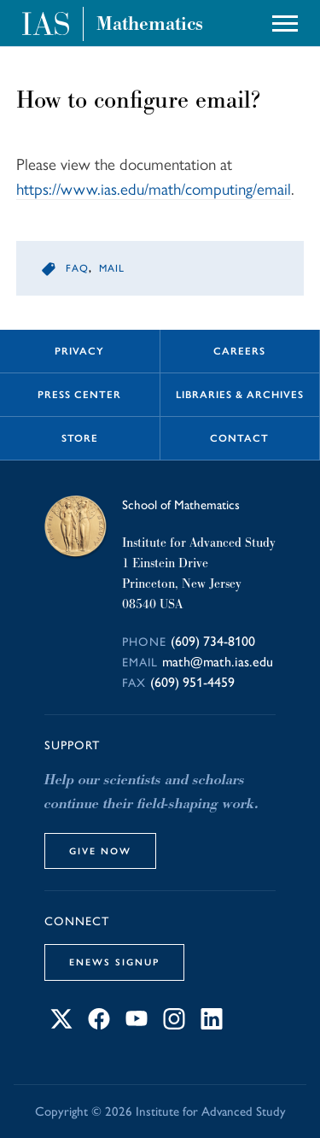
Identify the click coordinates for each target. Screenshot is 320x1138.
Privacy (79, 351)
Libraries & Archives (240, 395)
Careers (239, 351)
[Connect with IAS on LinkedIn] (212, 1025)
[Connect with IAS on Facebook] (99, 1025)
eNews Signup (114, 962)
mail (112, 268)
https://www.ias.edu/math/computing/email (153, 189)
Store (79, 438)
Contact (239, 438)
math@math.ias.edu (217, 662)
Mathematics (149, 24)
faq (77, 268)
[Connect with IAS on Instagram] (174, 1025)
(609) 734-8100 (213, 641)
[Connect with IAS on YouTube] (136, 1025)
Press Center (79, 395)
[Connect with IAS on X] (61, 1025)
